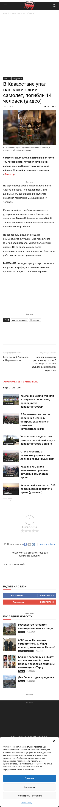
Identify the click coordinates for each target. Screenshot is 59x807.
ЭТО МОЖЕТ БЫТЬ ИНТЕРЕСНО (20, 381)
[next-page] (10, 500)
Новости (16, 13)
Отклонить (29, 787)
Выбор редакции (8, 493)
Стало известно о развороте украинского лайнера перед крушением (37, 455)
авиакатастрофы (19, 320)
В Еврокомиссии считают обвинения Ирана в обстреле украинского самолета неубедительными (36, 421)
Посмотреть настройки (29, 795)
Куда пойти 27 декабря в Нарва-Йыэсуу (15, 359)
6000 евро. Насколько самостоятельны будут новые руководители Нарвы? (36, 644)
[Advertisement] (29, 46)
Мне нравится (47, 595)
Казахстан (34, 320)
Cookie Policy (26, 803)
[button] (54, 740)
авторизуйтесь (47, 544)
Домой (6, 13)
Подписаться (47, 602)
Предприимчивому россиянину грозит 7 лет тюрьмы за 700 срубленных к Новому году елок (43, 364)
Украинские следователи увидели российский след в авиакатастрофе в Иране (37, 440)
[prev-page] (5, 500)
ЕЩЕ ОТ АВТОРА (12, 387)
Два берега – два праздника (36, 677)
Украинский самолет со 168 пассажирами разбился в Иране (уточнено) (38, 489)
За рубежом (28, 13)
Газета (21, 632)
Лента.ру (9, 174)
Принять (29, 778)
